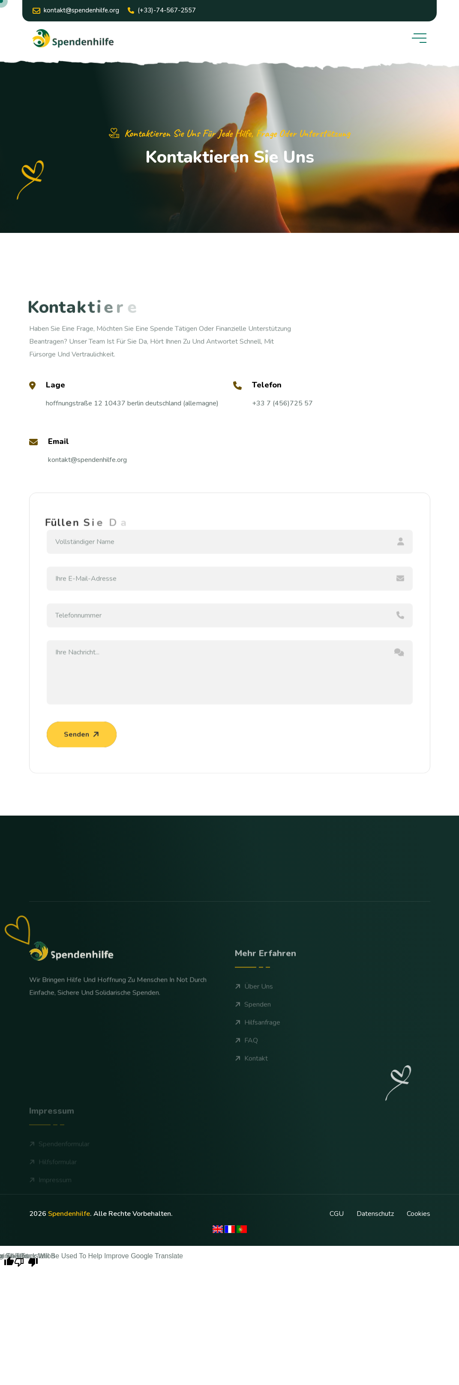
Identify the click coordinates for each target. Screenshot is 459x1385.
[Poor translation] (26, 1261)
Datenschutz (375, 1213)
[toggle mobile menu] (419, 38)
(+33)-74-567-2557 (162, 10)
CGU (337, 1213)
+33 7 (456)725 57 (282, 403)
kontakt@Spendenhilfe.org (76, 10)
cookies (418, 1213)
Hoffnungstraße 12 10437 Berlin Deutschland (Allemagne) (132, 403)
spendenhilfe (69, 1213)
